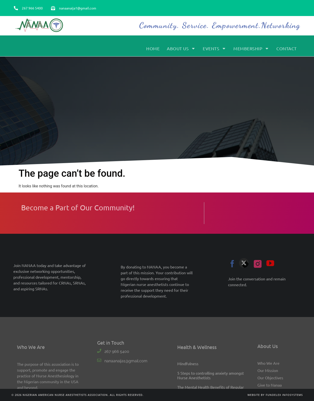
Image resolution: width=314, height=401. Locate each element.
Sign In (291, 13)
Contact (286, 50)
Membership (251, 51)
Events (214, 51)
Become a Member (266, 13)
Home (153, 50)
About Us (181, 51)
